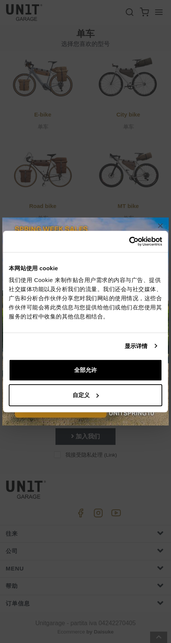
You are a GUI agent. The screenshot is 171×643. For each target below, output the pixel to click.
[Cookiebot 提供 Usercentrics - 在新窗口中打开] (129, 241)
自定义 (86, 395)
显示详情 (136, 346)
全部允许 (85, 370)
